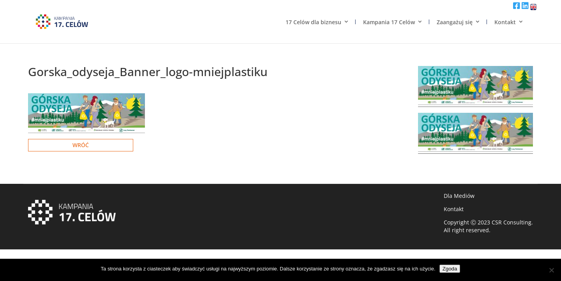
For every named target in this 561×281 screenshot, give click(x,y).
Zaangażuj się (455, 22)
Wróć (80, 145)
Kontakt (505, 22)
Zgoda (450, 269)
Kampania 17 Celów (389, 22)
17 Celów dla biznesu (313, 22)
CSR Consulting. (512, 222)
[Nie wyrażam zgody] (551, 270)
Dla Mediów (459, 195)
